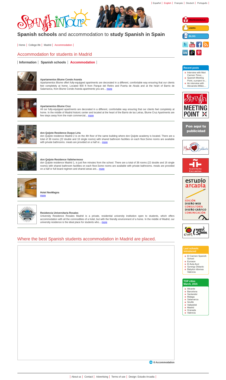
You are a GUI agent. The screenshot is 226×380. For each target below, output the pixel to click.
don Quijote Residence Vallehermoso (61, 159)
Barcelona (192, 291)
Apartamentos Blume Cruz (55, 106)
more (109, 88)
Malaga (191, 297)
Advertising (102, 376)
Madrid (47, 45)
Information (28, 62)
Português (202, 3)
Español (157, 3)
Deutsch (190, 3)
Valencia (191, 313)
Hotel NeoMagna (49, 192)
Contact (88, 376)
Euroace (191, 261)
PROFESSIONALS (197, 20)
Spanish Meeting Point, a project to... (197, 79)
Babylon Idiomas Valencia (195, 270)
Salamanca (192, 299)
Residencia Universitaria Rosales (59, 213)
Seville (190, 302)
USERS (192, 28)
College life (35, 45)
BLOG (192, 36)
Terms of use (118, 376)
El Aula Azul (193, 264)
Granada (191, 310)
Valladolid (192, 305)
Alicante (191, 288)
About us (76, 376)
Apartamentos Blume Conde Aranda (61, 79)
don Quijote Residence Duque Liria (60, 133)
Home (22, 45)
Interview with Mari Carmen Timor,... (196, 73)
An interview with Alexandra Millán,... (196, 84)
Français (178, 3)
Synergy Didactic (195, 266)
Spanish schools (53, 62)
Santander (192, 294)
